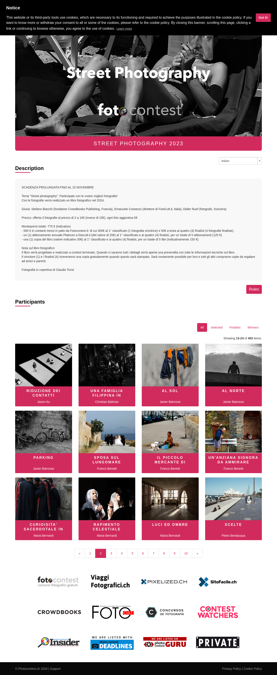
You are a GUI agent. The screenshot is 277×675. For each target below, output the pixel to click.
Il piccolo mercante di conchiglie (170, 462)
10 (186, 553)
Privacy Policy (231, 668)
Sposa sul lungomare (107, 460)
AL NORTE (233, 391)
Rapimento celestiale (107, 527)
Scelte (233, 524)
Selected (216, 327)
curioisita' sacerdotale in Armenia (43, 529)
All (202, 327)
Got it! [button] (263, 17)
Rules (254, 289)
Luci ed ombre (170, 524)
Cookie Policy (252, 668)
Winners (253, 327)
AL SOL (170, 391)
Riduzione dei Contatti (43, 393)
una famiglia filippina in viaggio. (106, 395)
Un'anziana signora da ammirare (233, 460)
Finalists (234, 327)
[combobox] (240, 161)
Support (55, 668)
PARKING (43, 457)
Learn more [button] (124, 28)
